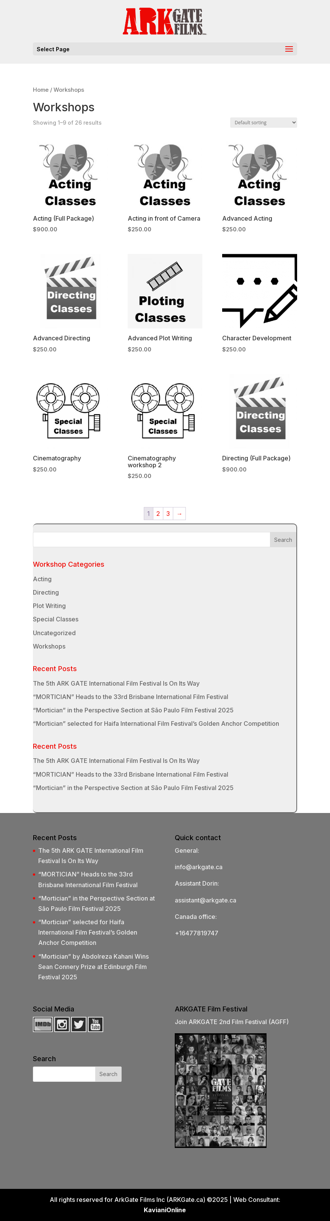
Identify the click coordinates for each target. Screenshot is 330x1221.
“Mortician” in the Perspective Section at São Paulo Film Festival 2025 (133, 710)
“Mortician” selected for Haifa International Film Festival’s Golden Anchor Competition (156, 723)
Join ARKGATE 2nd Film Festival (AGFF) (232, 1022)
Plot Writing (49, 606)
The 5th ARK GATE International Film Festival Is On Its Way (116, 683)
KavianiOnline (165, 1210)
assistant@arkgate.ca (205, 900)
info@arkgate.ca (199, 867)
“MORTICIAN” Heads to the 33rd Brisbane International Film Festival (130, 697)
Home (41, 89)
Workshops (49, 646)
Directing (46, 592)
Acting (42, 579)
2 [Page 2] (158, 513)
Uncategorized (54, 633)
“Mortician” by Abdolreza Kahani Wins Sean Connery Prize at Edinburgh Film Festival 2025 (93, 967)
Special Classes (55, 619)
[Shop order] (263, 122)
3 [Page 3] (168, 513)
